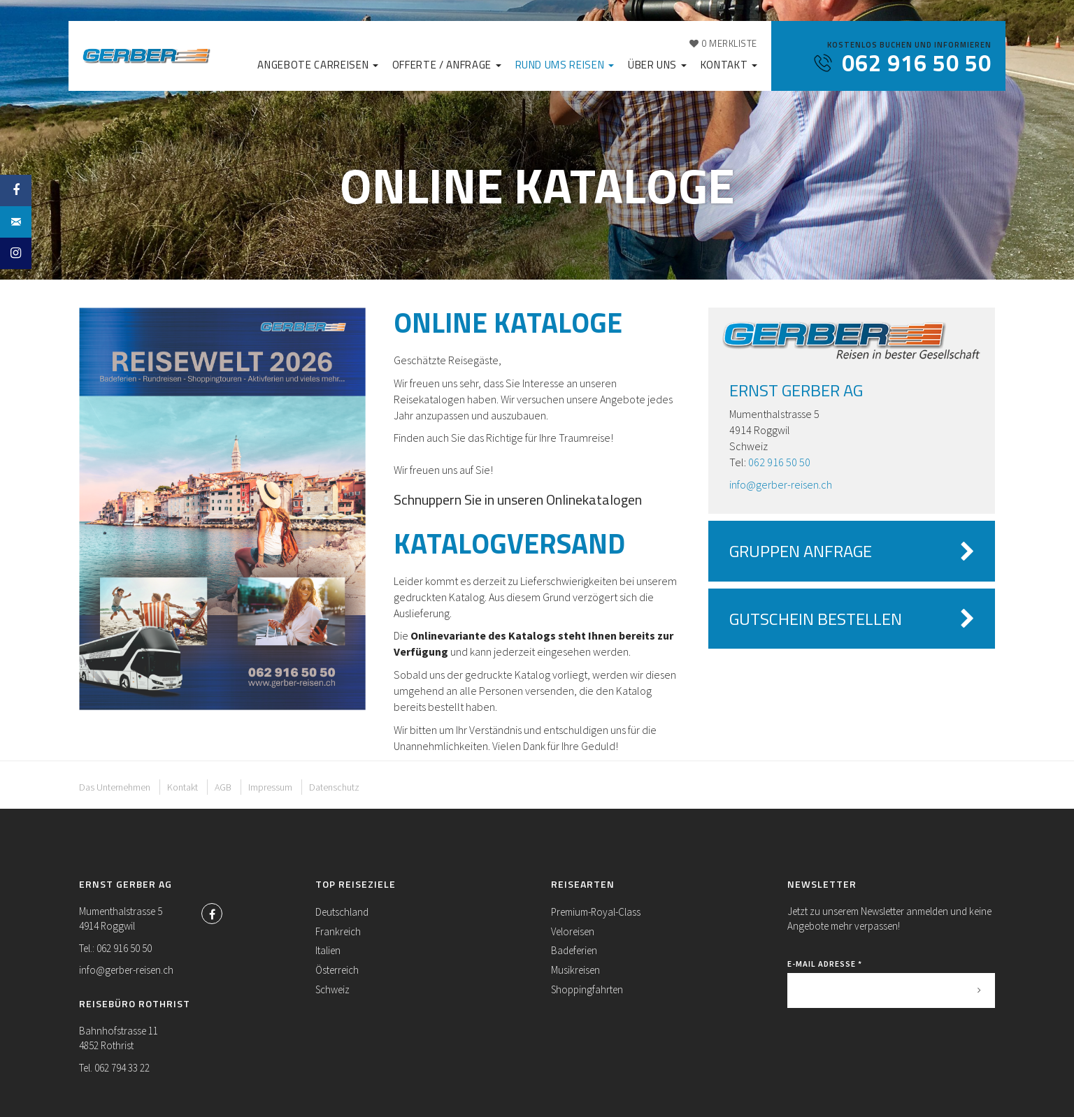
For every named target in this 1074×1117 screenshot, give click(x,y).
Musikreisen (575, 970)
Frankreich (338, 931)
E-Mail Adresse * (824, 963)
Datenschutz (334, 787)
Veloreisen (572, 931)
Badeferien (574, 950)
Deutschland (341, 911)
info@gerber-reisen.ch (780, 484)
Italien (328, 950)
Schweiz (332, 989)
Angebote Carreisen (317, 65)
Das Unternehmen (114, 787)
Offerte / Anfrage (446, 65)
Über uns (657, 65)
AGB (223, 787)
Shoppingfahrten (587, 989)
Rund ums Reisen (564, 65)
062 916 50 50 (779, 462)
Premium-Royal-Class (595, 911)
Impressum (270, 787)
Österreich (337, 970)
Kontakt (729, 65)
